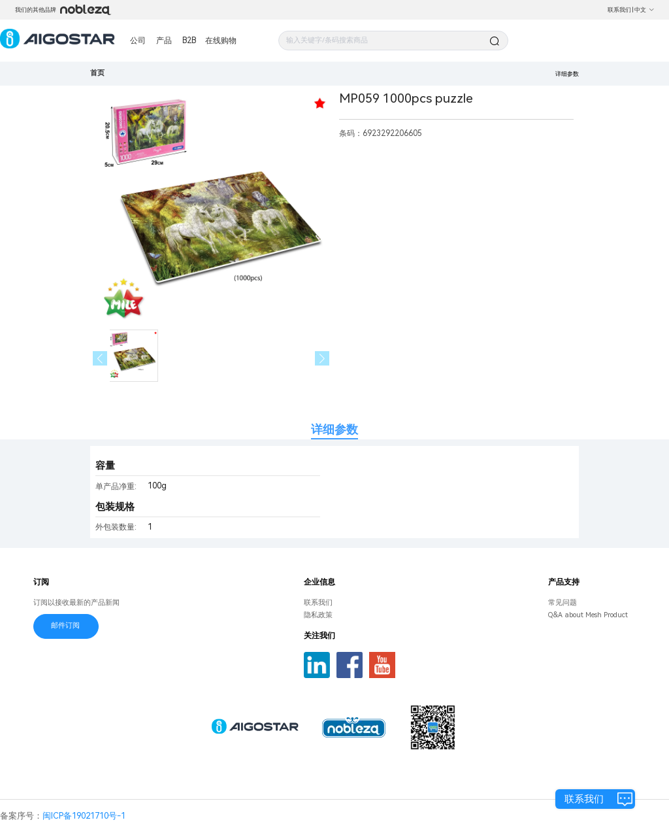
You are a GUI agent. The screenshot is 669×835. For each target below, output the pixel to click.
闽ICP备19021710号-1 (83, 816)
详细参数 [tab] (334, 429)
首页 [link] (97, 73)
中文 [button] (644, 10)
